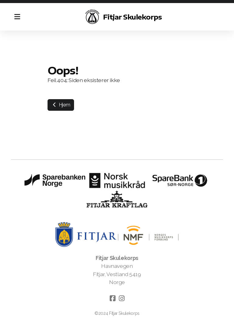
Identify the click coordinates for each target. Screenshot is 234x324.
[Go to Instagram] (121, 298)
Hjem (60, 105)
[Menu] (17, 16)
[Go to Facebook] (112, 298)
